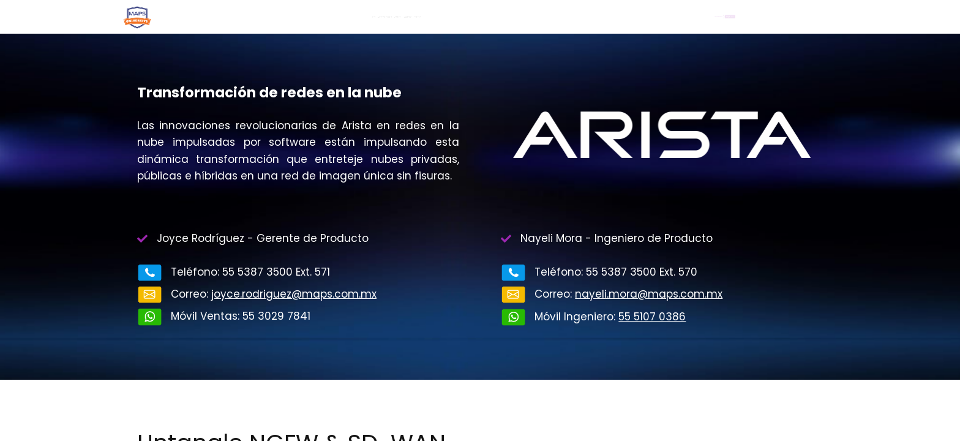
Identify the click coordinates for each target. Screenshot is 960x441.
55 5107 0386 (652, 316)
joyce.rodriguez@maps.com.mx (294, 294)
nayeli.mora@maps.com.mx (648, 294)
